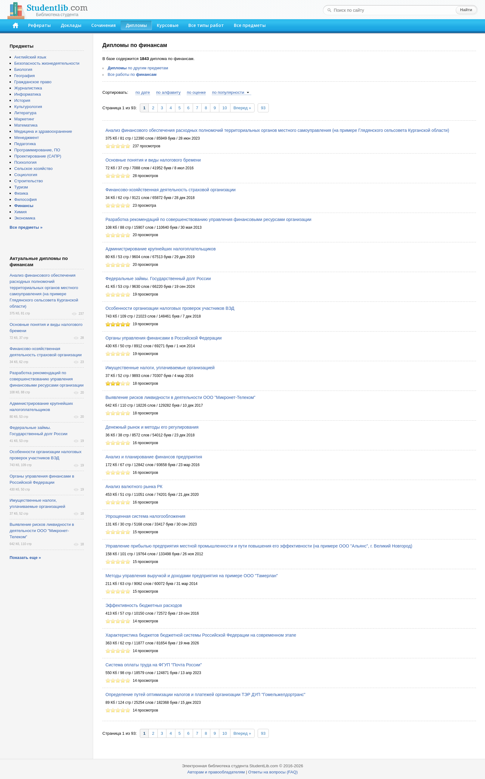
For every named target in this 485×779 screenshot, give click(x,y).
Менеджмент (26, 137)
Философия (25, 199)
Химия (20, 212)
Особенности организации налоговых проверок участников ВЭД (169, 308)
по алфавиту (168, 92)
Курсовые (167, 25)
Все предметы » (26, 227)
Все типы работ (206, 25)
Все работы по (132, 74)
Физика (21, 193)
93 (263, 108)
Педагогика (25, 143)
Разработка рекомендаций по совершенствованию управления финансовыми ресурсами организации (208, 219)
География (24, 75)
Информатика (27, 94)
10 (224, 108)
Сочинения (103, 25)
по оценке (196, 92)
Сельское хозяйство (33, 168)
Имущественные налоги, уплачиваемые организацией (160, 367)
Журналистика (28, 88)
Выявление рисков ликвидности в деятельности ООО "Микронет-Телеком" (180, 397)
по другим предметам (138, 68)
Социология (25, 174)
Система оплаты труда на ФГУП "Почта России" (153, 664)
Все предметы (250, 25)
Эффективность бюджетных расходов (143, 605)
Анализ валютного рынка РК (133, 486)
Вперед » (242, 108)
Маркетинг (24, 119)
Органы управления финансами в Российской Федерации (163, 337)
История (22, 100)
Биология (23, 69)
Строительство (28, 181)
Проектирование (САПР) (37, 156)
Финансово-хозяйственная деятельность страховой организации (170, 189)
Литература (25, 112)
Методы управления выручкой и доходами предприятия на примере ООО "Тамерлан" (191, 575)
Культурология (28, 106)
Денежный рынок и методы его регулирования (152, 427)
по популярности (228, 92)
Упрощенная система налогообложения (145, 516)
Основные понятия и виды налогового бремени (153, 160)
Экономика (24, 218)
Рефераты (39, 25)
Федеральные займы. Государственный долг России (158, 278)
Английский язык (30, 57)
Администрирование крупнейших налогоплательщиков (160, 248)
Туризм (21, 187)
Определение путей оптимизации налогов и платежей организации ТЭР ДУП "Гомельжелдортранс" (205, 694)
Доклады (71, 25)
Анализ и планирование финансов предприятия (153, 456)
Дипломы (136, 25)
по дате (142, 92)
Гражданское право (32, 82)
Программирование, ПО (37, 150)
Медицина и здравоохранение (43, 131)
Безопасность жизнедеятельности (46, 63)
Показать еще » (25, 557)
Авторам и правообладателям (216, 772)
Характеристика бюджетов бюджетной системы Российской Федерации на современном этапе (200, 635)
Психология (25, 162)
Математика (25, 125)
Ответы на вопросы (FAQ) (273, 772)
